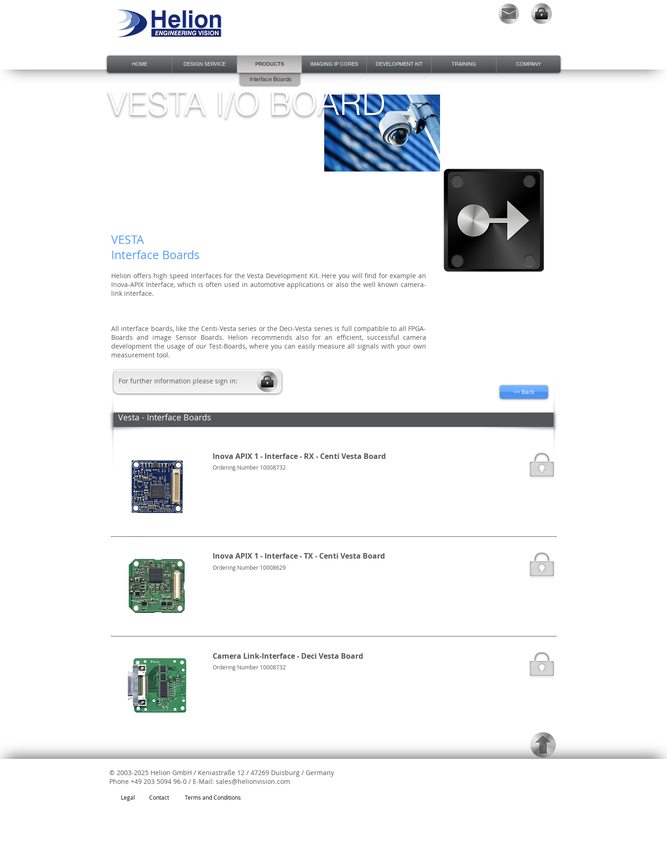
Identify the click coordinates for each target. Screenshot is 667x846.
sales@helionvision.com (253, 781)
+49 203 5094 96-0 (159, 781)
